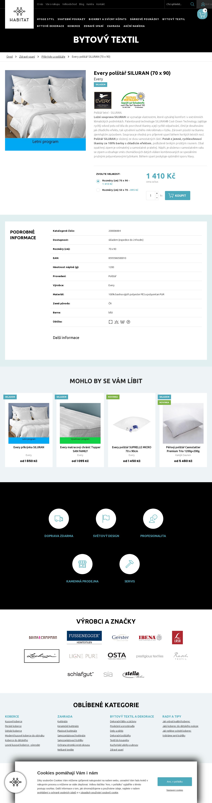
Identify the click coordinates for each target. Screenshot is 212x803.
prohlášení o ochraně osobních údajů (56, 792)
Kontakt (100, 4)
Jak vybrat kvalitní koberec (176, 721)
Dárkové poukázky (144, 19)
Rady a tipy (171, 716)
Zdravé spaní (94, 26)
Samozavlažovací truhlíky (70, 740)
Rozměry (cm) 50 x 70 (115, 189)
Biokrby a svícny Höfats (108, 19)
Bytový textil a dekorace (132, 716)
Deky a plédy (116, 731)
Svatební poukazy (71, 19)
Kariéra (90, 4)
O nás (40, 4)
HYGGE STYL (45, 19)
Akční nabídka (134, 26)
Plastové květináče (67, 731)
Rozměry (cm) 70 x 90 (115, 180)
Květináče (62, 721)
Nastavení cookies (174, 790)
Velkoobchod (69, 4)
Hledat (183, 4)
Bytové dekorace (50, 26)
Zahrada (113, 26)
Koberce (74, 26)
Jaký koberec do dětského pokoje (180, 726)
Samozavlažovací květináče (71, 735)
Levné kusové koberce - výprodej (22, 745)
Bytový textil (173, 19)
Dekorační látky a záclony (123, 721)
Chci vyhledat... (164, 4)
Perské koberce (13, 726)
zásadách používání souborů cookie (99, 792)
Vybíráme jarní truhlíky (173, 735)
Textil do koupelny (119, 740)
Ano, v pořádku (175, 781)
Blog (81, 4)
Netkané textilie (65, 749)
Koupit (182, 195)
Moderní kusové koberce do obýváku (24, 735)
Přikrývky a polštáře (53, 56)
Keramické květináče (68, 726)
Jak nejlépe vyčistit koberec (176, 731)
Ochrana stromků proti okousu (73, 745)
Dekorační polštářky (120, 735)
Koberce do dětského (16, 740)
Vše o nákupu (53, 4)
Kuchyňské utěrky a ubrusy (124, 745)
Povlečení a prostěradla (122, 726)
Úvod (9, 56)
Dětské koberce (13, 731)
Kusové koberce (13, 721)
